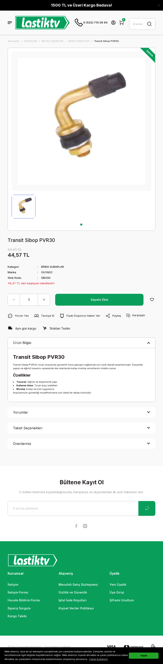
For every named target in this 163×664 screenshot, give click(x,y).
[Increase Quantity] (44, 300)
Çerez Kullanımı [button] (98, 659)
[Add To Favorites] (152, 300)
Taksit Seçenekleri (27, 428)
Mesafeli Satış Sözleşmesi (78, 585)
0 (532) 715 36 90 (91, 23)
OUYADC (47, 272)
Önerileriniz (22, 444)
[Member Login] (113, 23)
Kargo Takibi (17, 616)
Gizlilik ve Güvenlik (73, 593)
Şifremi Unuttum (122, 600)
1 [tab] (81, 225)
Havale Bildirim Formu (24, 600)
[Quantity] (29, 300)
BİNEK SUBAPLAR (53, 267)
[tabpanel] (23, 207)
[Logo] (42, 23)
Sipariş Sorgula (19, 608)
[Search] (142, 24)
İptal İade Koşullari (73, 600)
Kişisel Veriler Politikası (76, 608)
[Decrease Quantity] (14, 300)
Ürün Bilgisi (22, 343)
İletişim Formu (18, 593)
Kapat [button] (144, 655)
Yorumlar (20, 413)
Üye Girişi (117, 593)
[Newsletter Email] (81, 508)
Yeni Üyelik (118, 585)
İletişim (13, 585)
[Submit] (146, 508)
